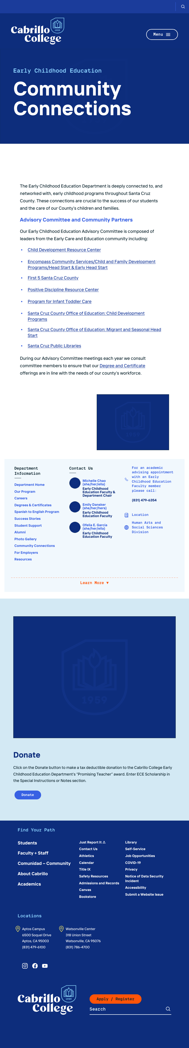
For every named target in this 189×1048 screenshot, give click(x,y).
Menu (162, 34)
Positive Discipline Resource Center (63, 289)
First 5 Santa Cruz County (53, 277)
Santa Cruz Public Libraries (54, 345)
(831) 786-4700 (78, 947)
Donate (28, 795)
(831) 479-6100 (34, 947)
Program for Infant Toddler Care (60, 301)
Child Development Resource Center (64, 249)
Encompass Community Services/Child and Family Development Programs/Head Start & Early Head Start (92, 264)
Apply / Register (116, 999)
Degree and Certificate (122, 365)
